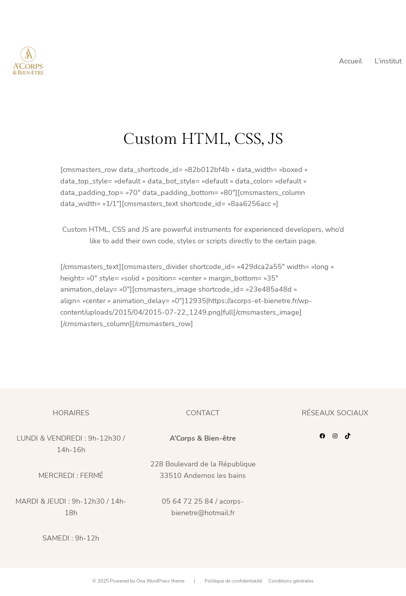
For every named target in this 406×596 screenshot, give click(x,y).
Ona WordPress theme (160, 581)
